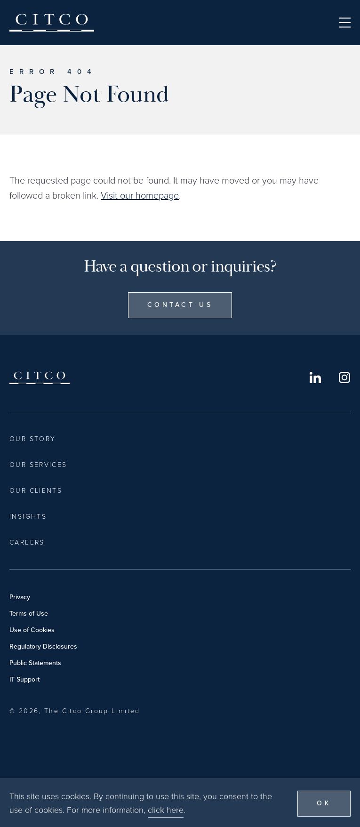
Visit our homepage (140, 195)
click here (166, 817)
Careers (27, 542)
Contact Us (180, 305)
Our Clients (35, 491)
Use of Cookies (32, 630)
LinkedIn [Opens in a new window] (315, 377)
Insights (28, 517)
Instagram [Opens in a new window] (344, 377)
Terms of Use (28, 613)
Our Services (38, 465)
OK (324, 811)
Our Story (32, 439)
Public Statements (35, 663)
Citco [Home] (51, 23)
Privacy (19, 597)
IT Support (24, 679)
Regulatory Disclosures (43, 646)
